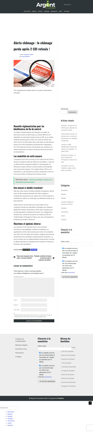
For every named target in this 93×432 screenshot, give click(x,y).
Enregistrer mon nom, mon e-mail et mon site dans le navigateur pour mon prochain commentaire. (33, 315)
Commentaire (19, 276)
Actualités (27, 11)
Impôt (60, 11)
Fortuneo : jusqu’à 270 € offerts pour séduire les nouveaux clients (69, 128)
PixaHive (61, 398)
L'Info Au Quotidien (67, 351)
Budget (40, 11)
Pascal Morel (26, 56)
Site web (16, 310)
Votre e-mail (55, 347)
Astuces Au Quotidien (68, 355)
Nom (16, 300)
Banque (34, 11)
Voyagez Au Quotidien (68, 386)
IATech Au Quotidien (67, 378)
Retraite (66, 11)
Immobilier (54, 11)
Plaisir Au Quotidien (67, 374)
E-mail (16, 305)
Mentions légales (21, 345)
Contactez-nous (21, 349)
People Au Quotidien (68, 359)
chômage (34, 249)
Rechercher (64, 109)
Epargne (46, 11)
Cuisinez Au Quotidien (68, 382)
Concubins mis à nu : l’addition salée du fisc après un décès (68, 168)
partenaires (71, 272)
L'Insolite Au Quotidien (68, 367)
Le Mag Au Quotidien (68, 371)
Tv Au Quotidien (66, 363)
